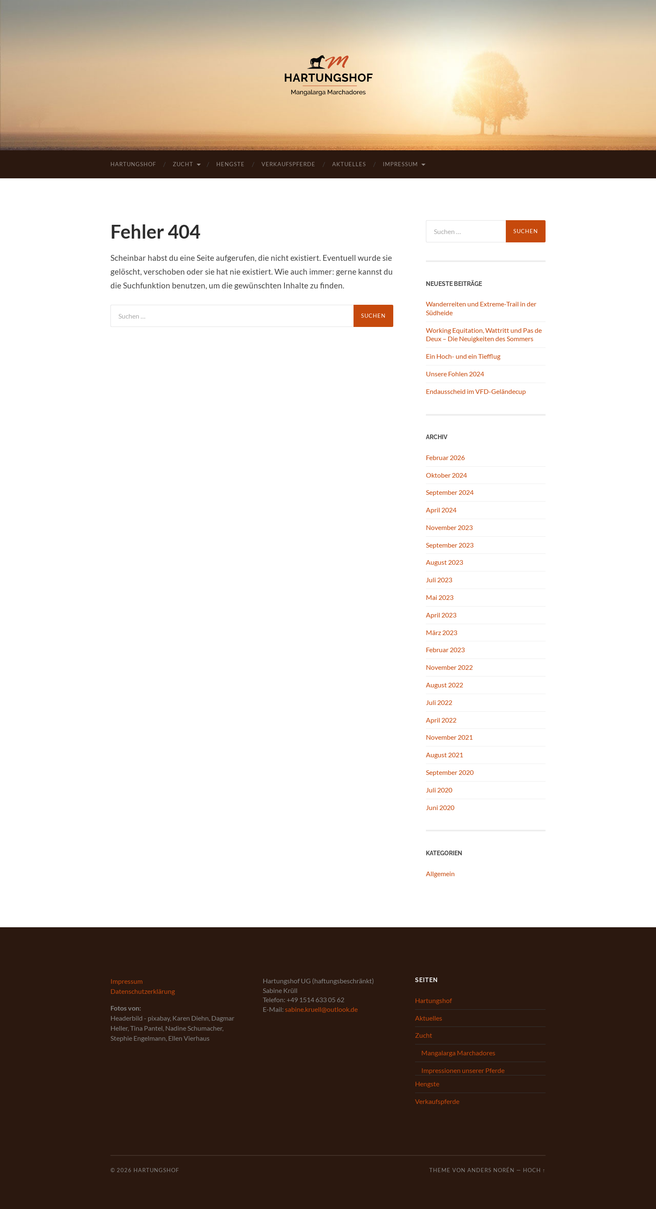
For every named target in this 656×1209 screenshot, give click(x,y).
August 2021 (444, 755)
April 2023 (441, 615)
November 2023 (449, 527)
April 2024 (441, 510)
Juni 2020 (440, 807)
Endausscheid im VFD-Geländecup (476, 391)
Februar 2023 (445, 649)
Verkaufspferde (288, 164)
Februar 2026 (445, 457)
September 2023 (450, 545)
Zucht (183, 164)
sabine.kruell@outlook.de (321, 1009)
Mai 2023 (440, 597)
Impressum (400, 164)
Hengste (230, 164)
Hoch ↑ (534, 1170)
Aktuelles (349, 164)
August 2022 (444, 685)
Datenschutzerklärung (142, 991)
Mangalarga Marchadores (458, 1053)
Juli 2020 (439, 790)
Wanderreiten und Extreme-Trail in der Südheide (481, 308)
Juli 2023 (439, 580)
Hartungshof (133, 164)
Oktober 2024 (446, 475)
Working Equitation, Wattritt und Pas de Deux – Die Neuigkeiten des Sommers (484, 334)
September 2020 (450, 772)
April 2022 (441, 720)
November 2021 (449, 737)
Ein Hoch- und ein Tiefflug (463, 356)
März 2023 (441, 632)
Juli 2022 (439, 702)
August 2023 (444, 562)
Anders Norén (491, 1170)
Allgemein (440, 873)
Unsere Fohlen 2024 (455, 374)
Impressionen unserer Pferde (463, 1070)
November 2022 (449, 667)
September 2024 (450, 492)
